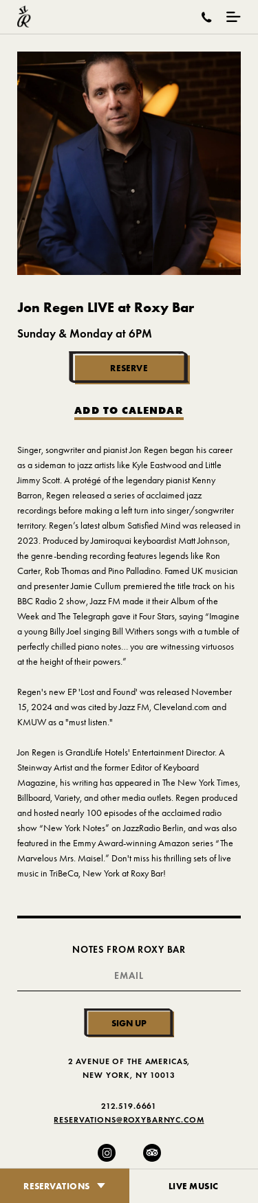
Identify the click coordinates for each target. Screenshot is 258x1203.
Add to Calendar (128, 411)
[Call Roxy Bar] (207, 17)
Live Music (194, 1185)
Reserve (129, 367)
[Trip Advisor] (152, 1153)
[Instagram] (107, 1153)
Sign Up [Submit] (129, 1022)
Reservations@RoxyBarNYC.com (129, 1119)
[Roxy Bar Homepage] (24, 16)
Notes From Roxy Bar (129, 950)
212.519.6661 (129, 1106)
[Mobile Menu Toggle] (233, 17)
